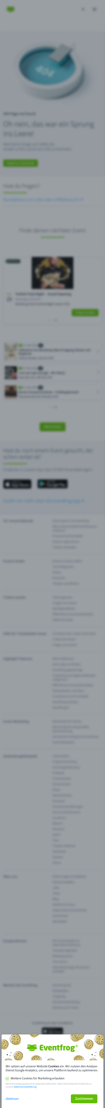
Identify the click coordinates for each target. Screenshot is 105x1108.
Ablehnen (12, 1099)
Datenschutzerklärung (25, 1087)
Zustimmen (84, 1098)
